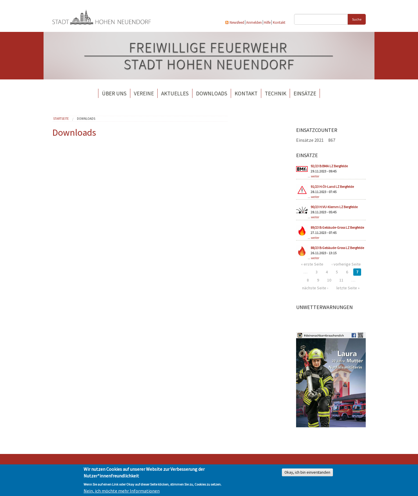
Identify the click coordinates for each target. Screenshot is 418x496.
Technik (275, 93)
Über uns (114, 93)
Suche (356, 19)
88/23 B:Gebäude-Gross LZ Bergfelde (337, 248)
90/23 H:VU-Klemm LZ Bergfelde (334, 207)
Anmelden (254, 22)
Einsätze (304, 93)
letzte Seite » (348, 287)
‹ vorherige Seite (346, 264)
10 (329, 280)
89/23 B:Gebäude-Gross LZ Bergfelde (337, 227)
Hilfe (267, 22)
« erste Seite (312, 264)
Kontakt (279, 22)
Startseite (61, 119)
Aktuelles (175, 93)
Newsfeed (237, 22)
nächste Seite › (315, 287)
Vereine (144, 93)
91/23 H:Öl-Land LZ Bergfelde (332, 186)
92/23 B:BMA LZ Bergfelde (329, 166)
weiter (315, 176)
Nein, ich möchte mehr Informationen (122, 491)
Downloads (211, 93)
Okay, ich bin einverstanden (307, 472)
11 (341, 280)
